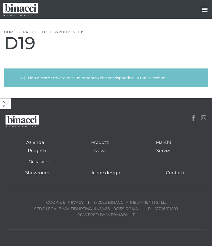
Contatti (175, 172)
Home (10, 32)
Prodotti (100, 142)
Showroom (37, 172)
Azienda (35, 142)
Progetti (37, 150)
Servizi (163, 150)
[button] (204, 9)
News (100, 150)
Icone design (106, 172)
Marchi (163, 142)
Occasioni (39, 161)
